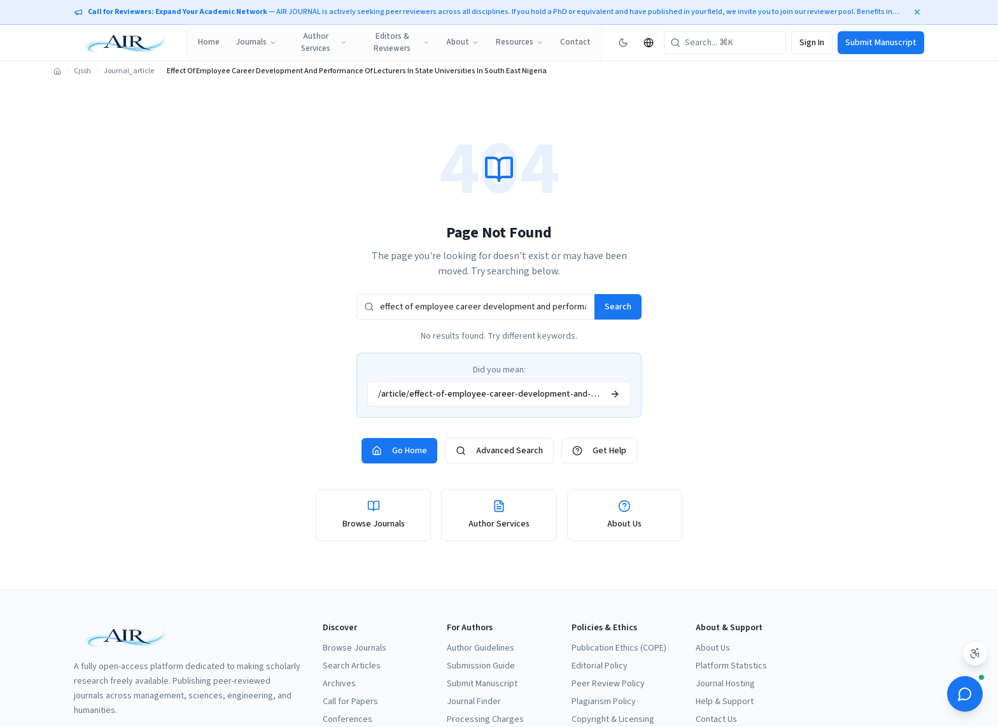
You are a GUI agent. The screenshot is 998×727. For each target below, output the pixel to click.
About (462, 42)
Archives (339, 683)
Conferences (347, 719)
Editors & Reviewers (402, 43)
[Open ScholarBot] (965, 694)
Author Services (324, 43)
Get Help (599, 450)
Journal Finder (474, 701)
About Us (713, 648)
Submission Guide (481, 666)
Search (618, 306)
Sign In (811, 42)
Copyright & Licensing (613, 719)
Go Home (399, 450)
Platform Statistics (731, 666)
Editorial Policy (600, 666)
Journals (256, 42)
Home (209, 42)
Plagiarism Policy (604, 701)
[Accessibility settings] (975, 653)
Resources (520, 42)
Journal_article (129, 71)
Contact (575, 42)
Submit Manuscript (881, 42)
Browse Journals (354, 648)
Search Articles (352, 666)
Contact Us (716, 719)
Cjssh (82, 71)
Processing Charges (485, 719)
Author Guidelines (480, 648)
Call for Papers (350, 701)
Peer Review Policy (608, 683)
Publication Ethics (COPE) (619, 648)
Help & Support (725, 701)
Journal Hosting (725, 683)
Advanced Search (499, 450)
